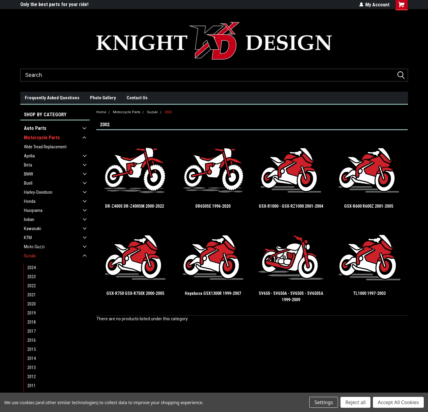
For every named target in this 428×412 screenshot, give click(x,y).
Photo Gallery (103, 98)
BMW (28, 174)
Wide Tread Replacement (45, 147)
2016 (31, 340)
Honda (29, 201)
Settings (323, 402)
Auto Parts (35, 128)
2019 (31, 313)
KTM (28, 237)
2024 (31, 267)
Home (101, 112)
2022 (31, 285)
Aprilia (29, 156)
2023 (31, 276)
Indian (29, 219)
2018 (31, 322)
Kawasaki (32, 228)
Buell (28, 183)
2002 (168, 112)
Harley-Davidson (38, 192)
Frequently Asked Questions (52, 98)
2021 (31, 295)
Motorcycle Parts (42, 137)
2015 (31, 349)
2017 (31, 331)
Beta (28, 165)
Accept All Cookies (398, 402)
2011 (31, 385)
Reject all (355, 402)
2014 (31, 358)
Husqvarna (33, 210)
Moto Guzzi (34, 246)
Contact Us (137, 98)
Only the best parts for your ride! (54, 4)
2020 (31, 304)
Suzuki (30, 256)
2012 (31, 376)
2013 (31, 367)
